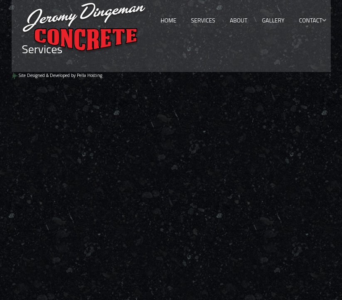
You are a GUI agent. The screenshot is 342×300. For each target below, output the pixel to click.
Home (168, 20)
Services (203, 20)
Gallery (273, 20)
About (239, 20)
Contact (310, 20)
